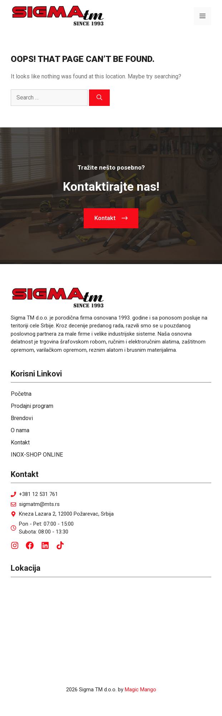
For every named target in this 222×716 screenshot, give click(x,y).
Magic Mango (140, 689)
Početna (21, 393)
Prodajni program (32, 406)
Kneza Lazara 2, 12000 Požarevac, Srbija (66, 514)
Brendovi (22, 418)
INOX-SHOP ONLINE (37, 454)
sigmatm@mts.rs (39, 504)
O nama (20, 430)
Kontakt (20, 442)
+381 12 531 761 (38, 494)
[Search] (99, 97)
